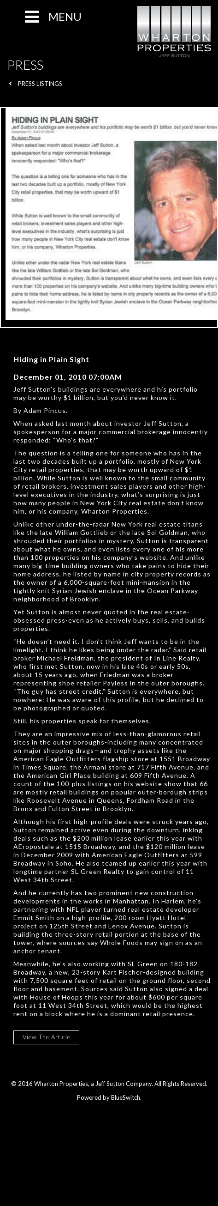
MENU (53, 17)
